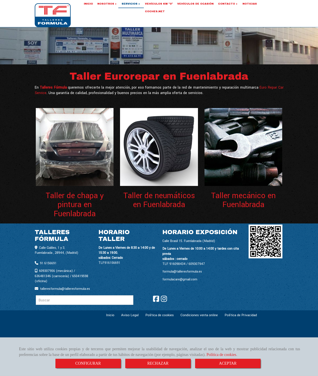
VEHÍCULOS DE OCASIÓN (195, 9)
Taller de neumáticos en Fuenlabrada (159, 201)
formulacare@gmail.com (179, 279)
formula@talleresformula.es (182, 272)
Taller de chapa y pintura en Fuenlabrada (75, 205)
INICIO (88, 9)
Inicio (110, 315)
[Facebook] (156, 300)
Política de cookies (221, 354)
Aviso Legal (130, 315)
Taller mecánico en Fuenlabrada (243, 201)
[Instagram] (164, 300)
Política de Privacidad (241, 315)
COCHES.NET (155, 16)
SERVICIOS (131, 9)
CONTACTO (228, 9)
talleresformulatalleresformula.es (65, 289)
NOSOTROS (107, 9)
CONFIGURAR (88, 363)
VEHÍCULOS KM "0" (159, 9)
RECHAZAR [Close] (157, 363)
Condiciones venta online (199, 315)
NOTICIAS (249, 9)
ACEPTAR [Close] (228, 363)
